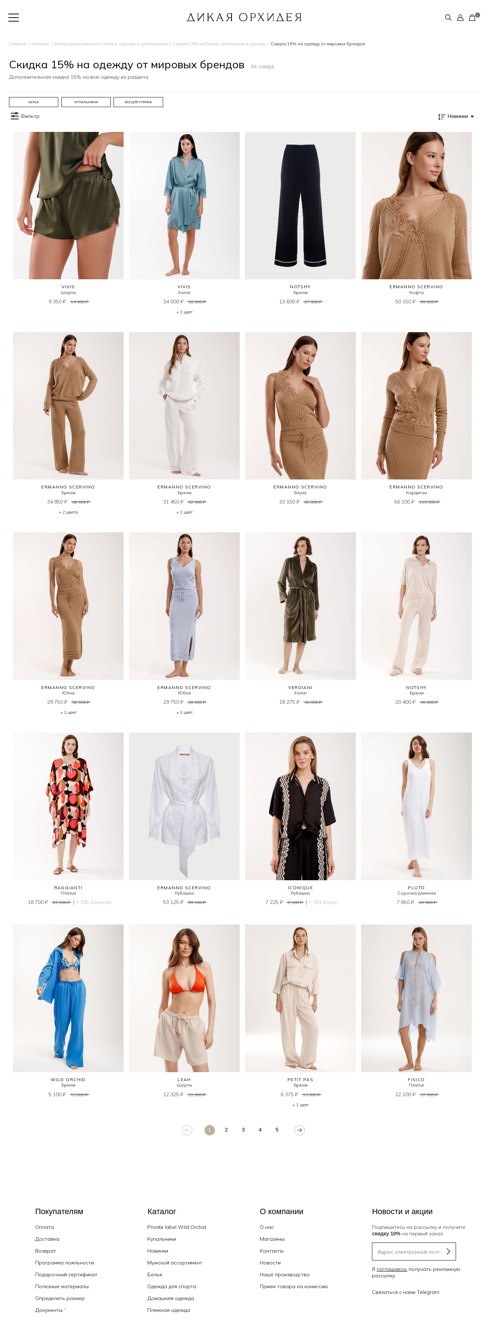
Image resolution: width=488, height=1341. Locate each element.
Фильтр (24, 116)
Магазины (272, 1239)
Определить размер (60, 1298)
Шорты (68, 292)
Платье (68, 893)
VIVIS (68, 286)
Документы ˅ (50, 1310)
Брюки (301, 292)
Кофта (416, 292)
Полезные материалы (62, 1286)
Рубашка (184, 893)
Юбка (68, 692)
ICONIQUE (300, 887)
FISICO (416, 1079)
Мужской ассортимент (174, 1262)
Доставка (47, 1239)
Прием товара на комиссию (294, 1286)
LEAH (184, 1079)
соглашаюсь (392, 1269)
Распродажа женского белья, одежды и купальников (111, 43)
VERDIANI (300, 687)
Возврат (45, 1251)
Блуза (300, 492)
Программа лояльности (64, 1262)
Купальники (161, 1239)
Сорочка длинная (416, 893)
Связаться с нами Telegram (405, 1292)
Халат (184, 292)
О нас (267, 1227)
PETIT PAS (300, 1079)
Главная (17, 43)
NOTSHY (300, 286)
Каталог (40, 43)
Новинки (157, 1251)
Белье (154, 1274)
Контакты (272, 1251)
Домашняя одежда (170, 1298)
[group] (33, 102)
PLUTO (416, 887)
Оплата (44, 1227)
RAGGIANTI (68, 887)
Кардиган (416, 492)
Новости (270, 1262)
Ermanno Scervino (416, 286)
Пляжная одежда (168, 1310)
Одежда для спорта (171, 1286)
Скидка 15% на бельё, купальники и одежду (218, 43)
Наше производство (285, 1274)
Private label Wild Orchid (176, 1227)
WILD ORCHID (68, 1079)
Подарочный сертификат (66, 1274)
